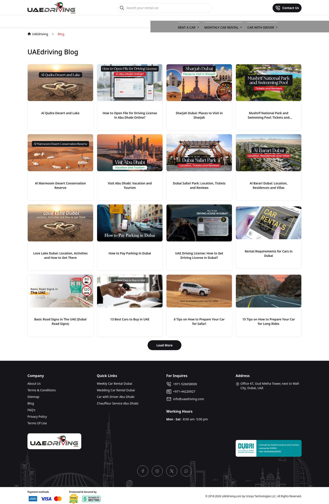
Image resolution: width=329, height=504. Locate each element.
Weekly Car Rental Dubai (114, 382)
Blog (30, 402)
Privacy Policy (37, 415)
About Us (34, 382)
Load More (164, 344)
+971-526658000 (181, 382)
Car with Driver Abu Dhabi (115, 395)
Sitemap (33, 395)
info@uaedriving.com (185, 397)
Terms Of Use (37, 421)
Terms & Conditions (41, 388)
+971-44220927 (180, 390)
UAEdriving (37, 32)
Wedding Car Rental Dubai (116, 388)
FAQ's (31, 408)
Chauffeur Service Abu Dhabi (117, 402)
